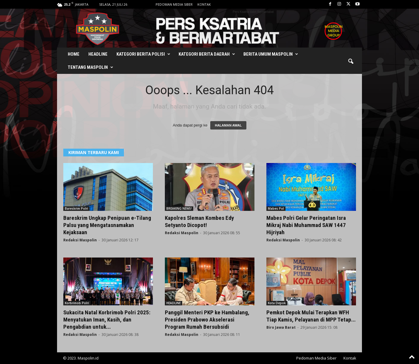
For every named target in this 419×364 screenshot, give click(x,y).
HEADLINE (173, 303)
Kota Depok (277, 303)
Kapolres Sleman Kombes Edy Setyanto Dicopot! (199, 221)
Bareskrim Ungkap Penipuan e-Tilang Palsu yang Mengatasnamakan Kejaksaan (107, 225)
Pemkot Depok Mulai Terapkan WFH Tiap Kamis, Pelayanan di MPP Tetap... (311, 316)
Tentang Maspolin (90, 67)
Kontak (204, 4)
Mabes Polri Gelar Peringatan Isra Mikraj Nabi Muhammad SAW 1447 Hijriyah (306, 225)
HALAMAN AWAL (228, 125)
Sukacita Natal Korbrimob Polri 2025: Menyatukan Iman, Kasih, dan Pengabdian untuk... (107, 319)
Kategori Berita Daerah (207, 54)
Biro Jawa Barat (281, 327)
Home (73, 54)
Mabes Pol (276, 208)
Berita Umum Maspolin (270, 54)
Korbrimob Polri (77, 303)
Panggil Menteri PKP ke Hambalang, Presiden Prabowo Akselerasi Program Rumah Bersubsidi (207, 319)
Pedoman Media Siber (174, 4)
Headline (98, 54)
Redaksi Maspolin (80, 240)
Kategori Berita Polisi (143, 54)
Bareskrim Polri (76, 208)
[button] (350, 61)
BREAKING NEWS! (179, 208)
